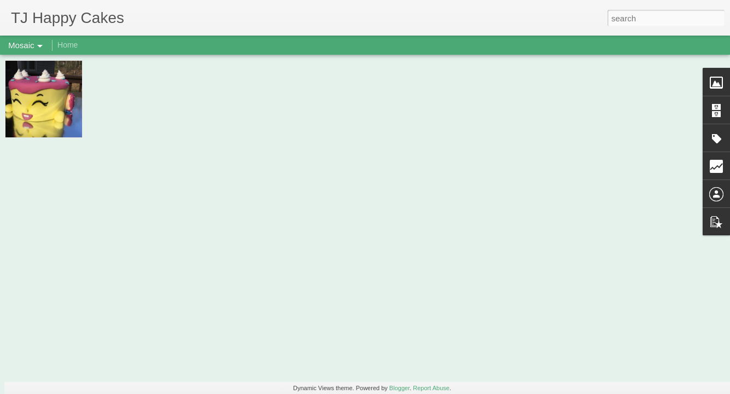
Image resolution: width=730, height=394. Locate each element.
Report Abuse (431, 388)
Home (67, 44)
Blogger (399, 388)
